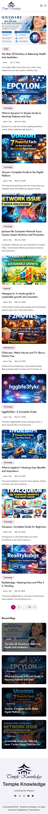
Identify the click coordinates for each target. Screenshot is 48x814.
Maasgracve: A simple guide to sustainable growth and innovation (20, 295)
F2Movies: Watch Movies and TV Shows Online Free (23, 354)
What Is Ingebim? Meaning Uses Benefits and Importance (23, 469)
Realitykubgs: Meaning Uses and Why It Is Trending (23, 584)
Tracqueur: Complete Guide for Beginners (24, 527)
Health (6, 49)
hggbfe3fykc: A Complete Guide (19, 412)
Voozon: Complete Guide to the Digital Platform (22, 173)
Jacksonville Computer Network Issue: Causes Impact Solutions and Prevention (23, 233)
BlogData (21, 810)
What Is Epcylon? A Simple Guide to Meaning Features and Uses (21, 114)
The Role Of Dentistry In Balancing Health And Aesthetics (24, 55)
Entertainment (9, 348)
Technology (8, 108)
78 (29, 607)
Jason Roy (7, 121)
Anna (5, 62)
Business (7, 288)
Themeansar (34, 810)
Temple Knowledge (24, 784)
